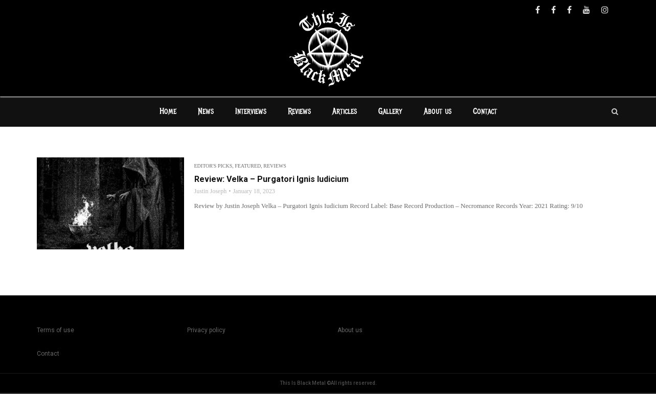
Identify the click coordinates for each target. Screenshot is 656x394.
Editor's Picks (213, 167)
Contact (485, 112)
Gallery (390, 112)
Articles (344, 112)
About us (437, 112)
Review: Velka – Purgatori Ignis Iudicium (271, 180)
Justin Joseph (210, 192)
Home (168, 112)
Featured (248, 167)
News (206, 112)
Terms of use (55, 331)
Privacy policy (206, 331)
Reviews (299, 112)
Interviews (250, 112)
